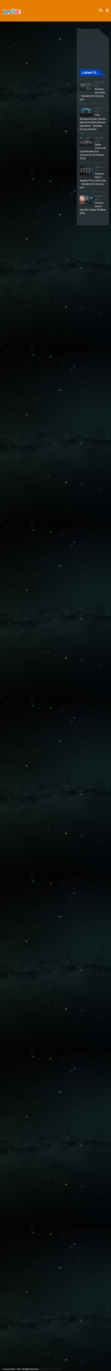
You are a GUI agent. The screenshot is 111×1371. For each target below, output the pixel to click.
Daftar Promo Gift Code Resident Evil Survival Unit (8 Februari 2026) (93, 151)
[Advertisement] (58, 139)
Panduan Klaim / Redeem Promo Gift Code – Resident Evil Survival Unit (93, 180)
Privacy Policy (56, 1369)
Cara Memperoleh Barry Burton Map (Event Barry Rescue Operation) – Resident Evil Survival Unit (93, 122)
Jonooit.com (44, 1369)
